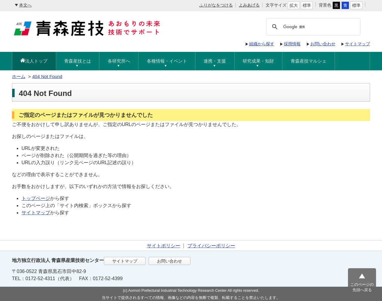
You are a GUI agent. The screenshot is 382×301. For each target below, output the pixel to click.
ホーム (18, 76)
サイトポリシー (163, 245)
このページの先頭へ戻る (362, 287)
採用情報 (292, 43)
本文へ (25, 5)
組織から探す (261, 43)
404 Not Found (47, 76)
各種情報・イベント (167, 60)
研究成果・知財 (258, 60)
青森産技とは (77, 60)
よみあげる (249, 5)
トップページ (35, 198)
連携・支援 (215, 60)
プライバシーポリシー (211, 245)
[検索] (320, 26)
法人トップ (36, 60)
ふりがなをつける (216, 5)
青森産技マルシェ (308, 60)
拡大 (293, 5)
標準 (307, 5)
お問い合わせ (322, 43)
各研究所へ (119, 60)
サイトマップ (357, 43)
